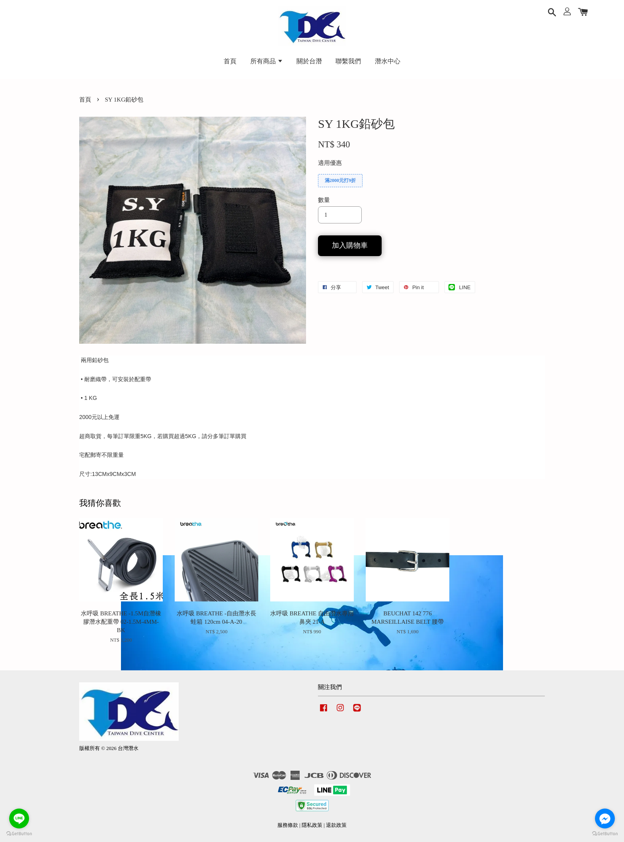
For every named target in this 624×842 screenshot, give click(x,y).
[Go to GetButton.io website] (19, 833)
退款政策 (336, 825)
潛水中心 (387, 61)
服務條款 (287, 825)
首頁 (230, 61)
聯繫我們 (348, 61)
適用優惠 (330, 163)
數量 (324, 200)
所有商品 (266, 61)
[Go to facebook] (605, 818)
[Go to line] (19, 818)
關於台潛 (309, 61)
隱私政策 (312, 825)
